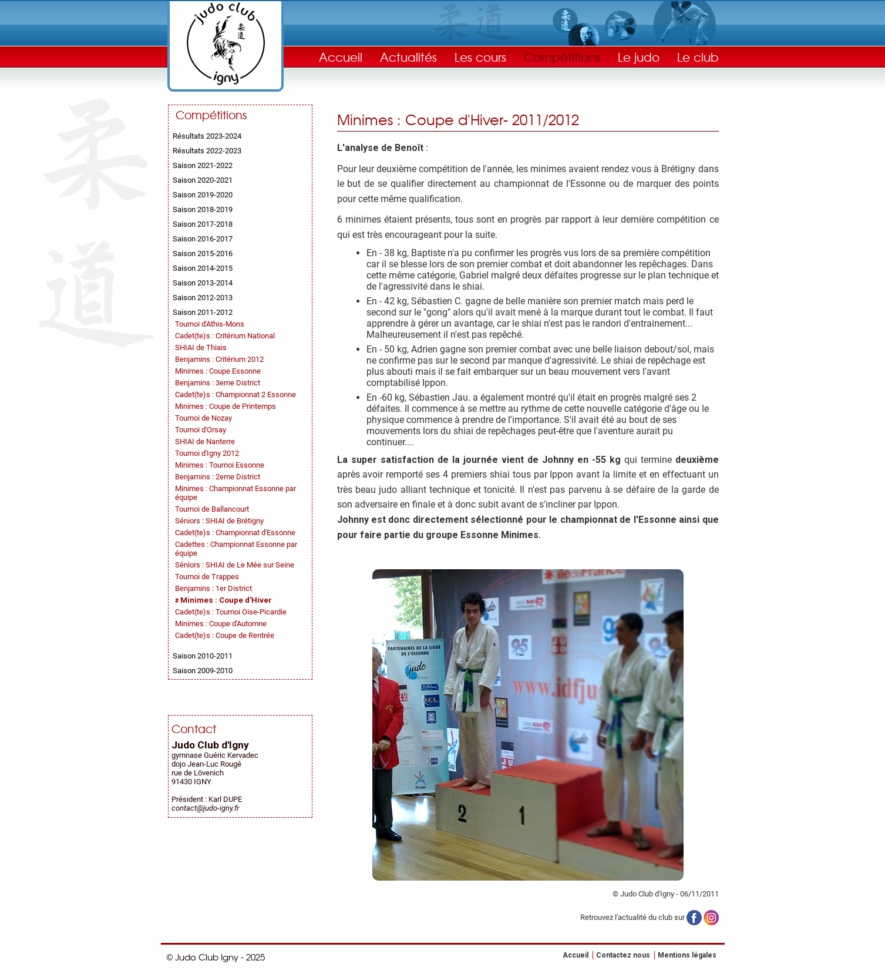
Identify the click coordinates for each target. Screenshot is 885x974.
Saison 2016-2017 (203, 238)
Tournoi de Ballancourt (212, 509)
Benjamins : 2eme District (217, 476)
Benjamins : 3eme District (217, 382)
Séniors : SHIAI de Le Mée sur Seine (234, 564)
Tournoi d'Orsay (200, 429)
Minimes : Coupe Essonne (218, 371)
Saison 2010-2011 (203, 655)
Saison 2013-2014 (203, 282)
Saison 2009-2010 (203, 670)
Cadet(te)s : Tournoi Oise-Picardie (231, 611)
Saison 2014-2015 (203, 268)
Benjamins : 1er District (213, 588)
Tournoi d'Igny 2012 (207, 453)
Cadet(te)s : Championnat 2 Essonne (235, 394)
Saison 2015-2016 (203, 253)
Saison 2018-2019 (203, 209)
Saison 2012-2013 (203, 297)
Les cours (480, 56)
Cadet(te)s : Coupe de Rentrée (224, 635)
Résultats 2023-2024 (207, 136)
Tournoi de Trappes (207, 576)
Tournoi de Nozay (203, 418)
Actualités (408, 56)
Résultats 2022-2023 (207, 150)
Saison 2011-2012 (203, 312)
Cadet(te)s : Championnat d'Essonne (235, 532)
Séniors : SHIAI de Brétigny (219, 520)
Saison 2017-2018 (203, 224)
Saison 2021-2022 (203, 165)
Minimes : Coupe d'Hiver (226, 600)
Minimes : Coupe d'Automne (221, 623)
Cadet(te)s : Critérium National (225, 335)
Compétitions (562, 56)
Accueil (340, 56)
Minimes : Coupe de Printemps (225, 406)
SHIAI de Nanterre (205, 441)
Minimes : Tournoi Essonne (219, 465)
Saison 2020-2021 (203, 180)
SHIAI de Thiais (201, 347)
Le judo (638, 56)
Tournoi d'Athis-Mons (209, 324)
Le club (698, 56)
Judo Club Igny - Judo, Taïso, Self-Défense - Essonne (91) (225, 43)
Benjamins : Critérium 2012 (219, 359)
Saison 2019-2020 (203, 194)
